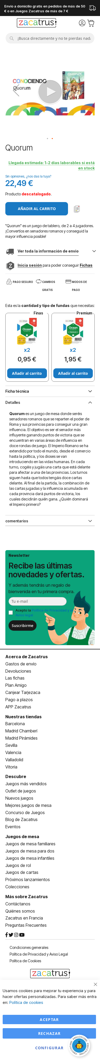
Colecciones (17, 886)
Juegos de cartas (21, 872)
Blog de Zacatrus (21, 819)
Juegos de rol (18, 865)
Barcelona (15, 723)
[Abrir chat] (80, 1046)
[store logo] (37, 23)
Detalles (12, 402)
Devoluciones (18, 671)
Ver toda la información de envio (48, 251)
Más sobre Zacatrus (26, 896)
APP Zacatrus (18, 706)
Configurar (49, 1047)
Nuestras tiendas (23, 716)
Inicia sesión (30, 265)
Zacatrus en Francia (24, 918)
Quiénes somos (20, 911)
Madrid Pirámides (21, 738)
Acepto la (44, 612)
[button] (16, 90)
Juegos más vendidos (26, 783)
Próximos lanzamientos (27, 879)
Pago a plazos (19, 699)
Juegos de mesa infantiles (29, 858)
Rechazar (49, 1033)
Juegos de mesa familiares (30, 843)
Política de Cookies (25, 961)
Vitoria (11, 767)
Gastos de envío (21, 663)
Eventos (13, 826)
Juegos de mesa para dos (29, 851)
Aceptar (49, 1019)
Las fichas (15, 678)
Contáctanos (17, 903)
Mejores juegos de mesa (28, 805)
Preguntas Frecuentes (26, 925)
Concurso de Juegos (25, 812)
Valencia (13, 752)
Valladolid (14, 759)
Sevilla (11, 745)
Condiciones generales (29, 947)
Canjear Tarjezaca (22, 692)
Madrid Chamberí (21, 730)
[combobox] (50, 38)
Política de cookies (26, 1002)
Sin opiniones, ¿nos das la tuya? (28, 176)
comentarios (16, 521)
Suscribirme (22, 625)
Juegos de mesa (22, 836)
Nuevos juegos (19, 798)
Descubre (15, 776)
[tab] (50, 402)
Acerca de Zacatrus (26, 656)
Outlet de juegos (20, 791)
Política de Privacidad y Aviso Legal (39, 954)
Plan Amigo (16, 685)
